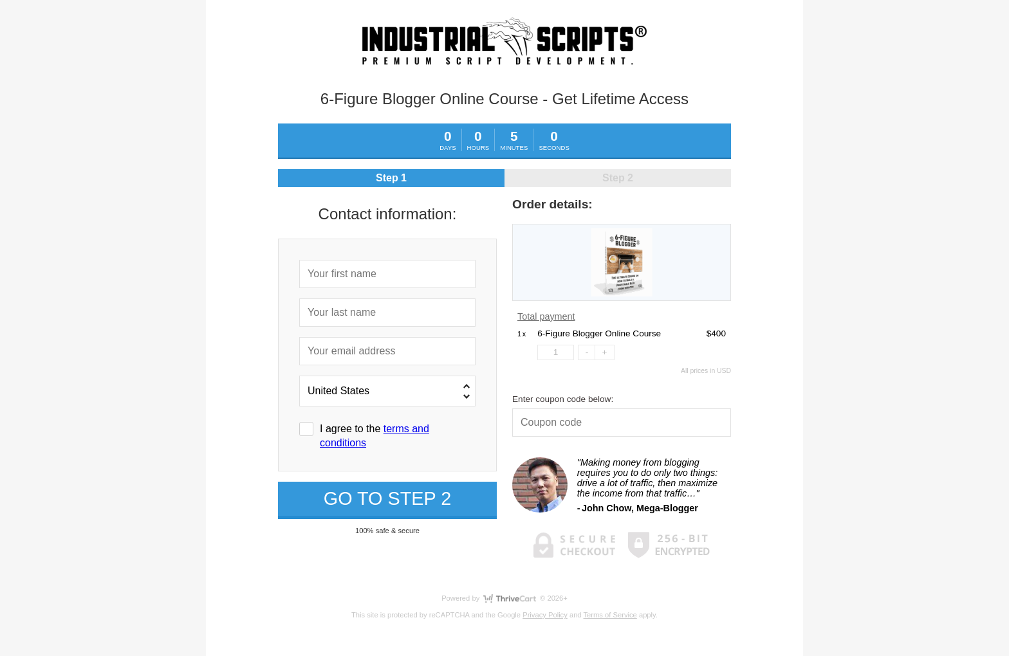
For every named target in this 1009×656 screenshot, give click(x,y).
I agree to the (374, 435)
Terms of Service (610, 615)
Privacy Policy (545, 615)
